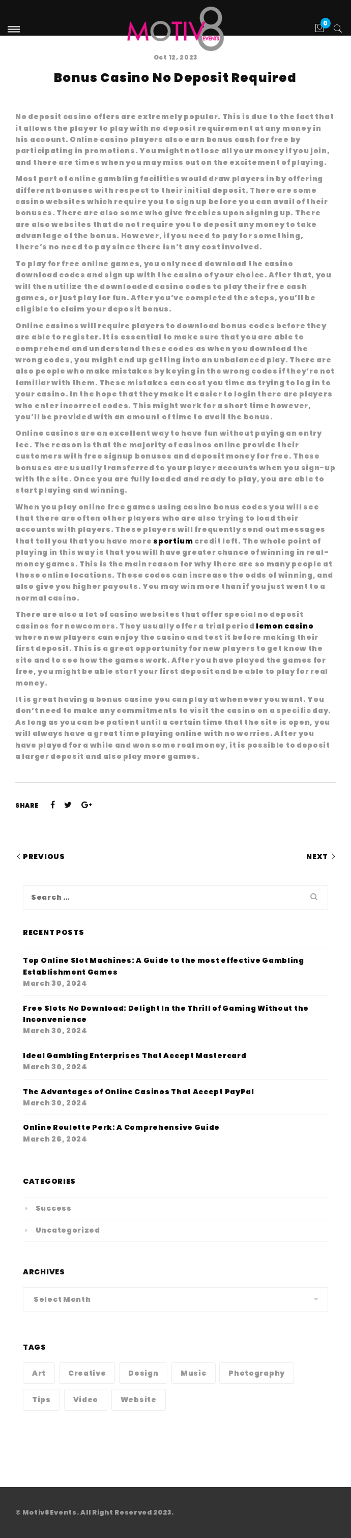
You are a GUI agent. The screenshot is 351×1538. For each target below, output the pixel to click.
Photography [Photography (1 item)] (256, 1373)
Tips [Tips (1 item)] (41, 1399)
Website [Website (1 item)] (139, 1399)
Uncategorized (68, 1230)
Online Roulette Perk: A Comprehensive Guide (121, 1127)
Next (317, 856)
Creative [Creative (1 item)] (87, 1373)
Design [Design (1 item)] (143, 1373)
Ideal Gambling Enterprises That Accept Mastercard (134, 1055)
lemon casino (284, 626)
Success (54, 1208)
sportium (173, 541)
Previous (44, 856)
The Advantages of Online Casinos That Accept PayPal (138, 1092)
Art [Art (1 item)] (39, 1373)
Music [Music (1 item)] (194, 1373)
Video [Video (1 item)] (86, 1399)
